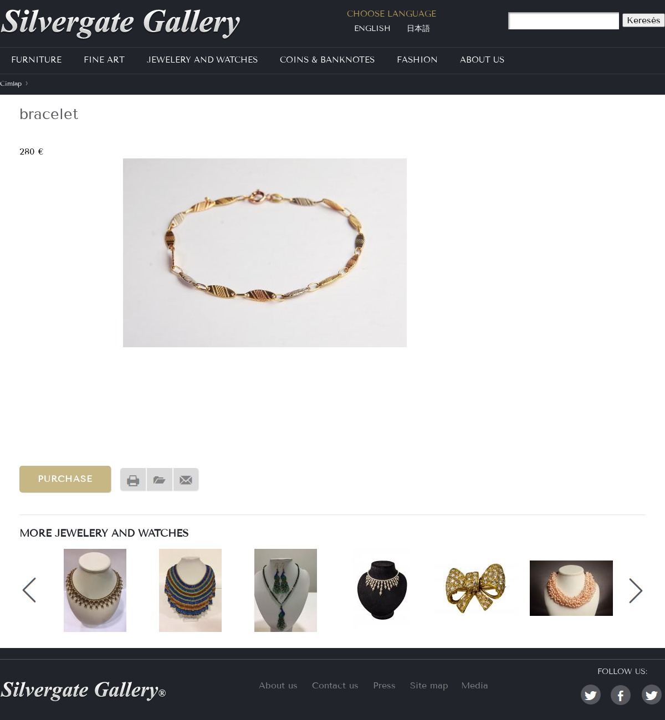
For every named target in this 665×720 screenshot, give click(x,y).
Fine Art (104, 60)
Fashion (417, 60)
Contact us (335, 685)
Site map (429, 685)
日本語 (418, 28)
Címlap (11, 83)
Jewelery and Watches (202, 60)
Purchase (65, 479)
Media (474, 685)
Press (384, 685)
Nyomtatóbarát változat (133, 480)
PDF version (159, 480)
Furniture (36, 60)
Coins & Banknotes (327, 60)
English (372, 28)
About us (278, 685)
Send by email (186, 480)
